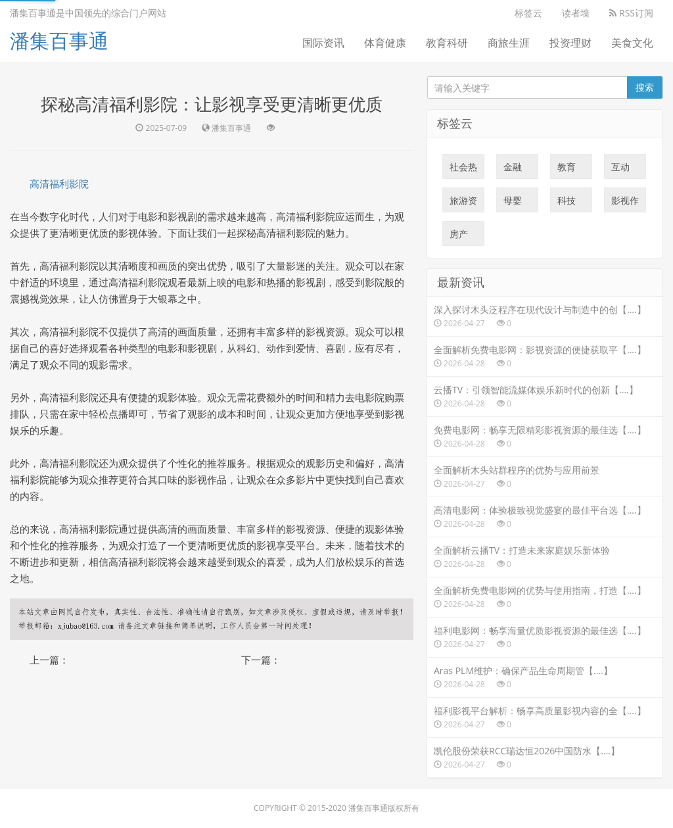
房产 (459, 237)
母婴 (512, 203)
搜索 (645, 87)
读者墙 (576, 13)
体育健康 (385, 43)
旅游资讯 (463, 203)
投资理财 (570, 43)
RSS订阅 (631, 13)
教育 (566, 169)
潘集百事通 (59, 40)
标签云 (528, 13)
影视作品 (625, 203)
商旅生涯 (509, 43)
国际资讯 (323, 43)
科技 (566, 203)
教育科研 (447, 43)
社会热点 (463, 169)
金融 (512, 169)
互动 (620, 169)
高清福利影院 (59, 183)
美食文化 (632, 43)
